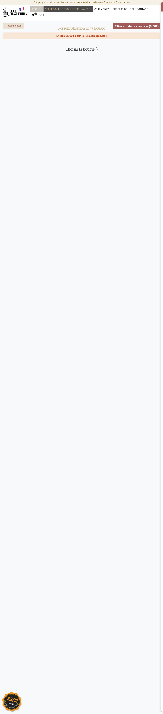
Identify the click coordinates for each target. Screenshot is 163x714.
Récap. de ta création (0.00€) (136, 26)
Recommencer (13, 25)
